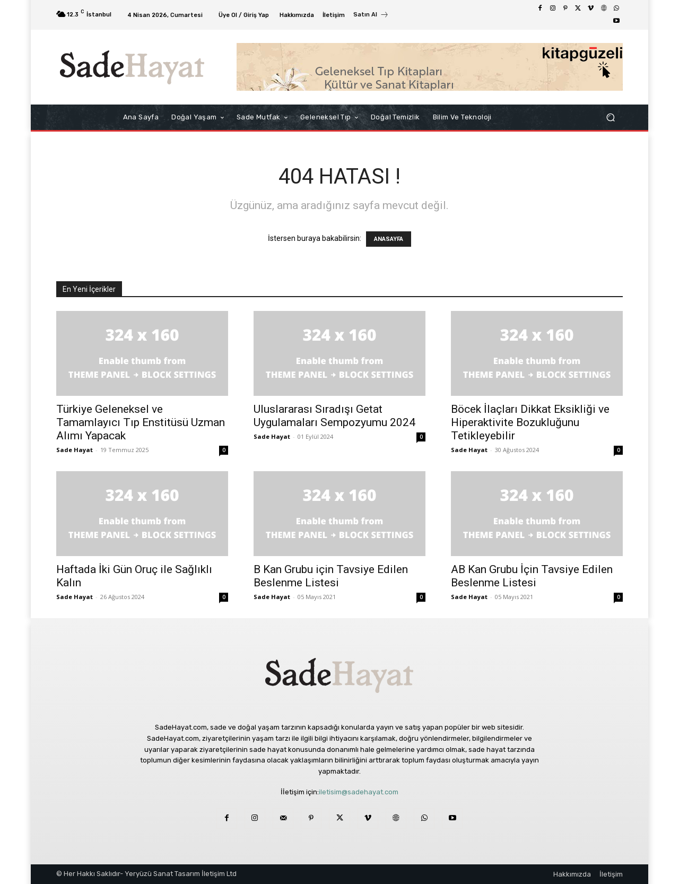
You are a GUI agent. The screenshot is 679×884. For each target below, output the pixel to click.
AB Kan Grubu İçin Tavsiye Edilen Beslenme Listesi (532, 576)
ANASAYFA (388, 239)
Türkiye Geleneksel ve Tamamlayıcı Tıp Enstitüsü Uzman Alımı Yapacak (140, 422)
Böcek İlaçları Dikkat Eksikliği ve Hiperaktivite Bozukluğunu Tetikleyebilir (530, 422)
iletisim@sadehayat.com (358, 792)
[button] (610, 117)
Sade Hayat (74, 450)
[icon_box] (371, 16)
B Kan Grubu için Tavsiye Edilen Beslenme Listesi (331, 576)
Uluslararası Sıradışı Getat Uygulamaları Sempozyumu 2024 (334, 416)
